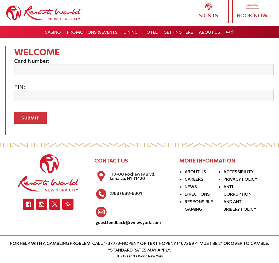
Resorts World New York (144, 256)
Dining (130, 31)
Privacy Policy (240, 178)
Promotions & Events (92, 31)
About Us (209, 31)
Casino (53, 31)
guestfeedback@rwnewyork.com (128, 222)
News (191, 186)
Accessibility (238, 171)
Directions (197, 193)
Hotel (151, 31)
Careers (194, 178)
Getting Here (178, 31)
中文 (230, 31)
